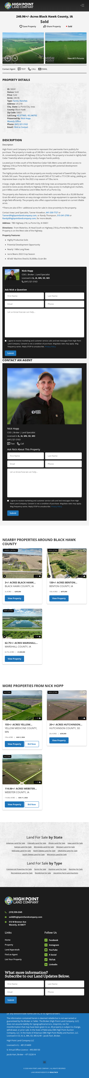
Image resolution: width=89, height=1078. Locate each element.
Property (9, 945)
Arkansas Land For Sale (15, 843)
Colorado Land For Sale (36, 843)
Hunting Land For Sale (57, 869)
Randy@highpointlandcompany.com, (19, 218)
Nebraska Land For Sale (21, 851)
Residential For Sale (43, 873)
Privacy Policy (50, 346)
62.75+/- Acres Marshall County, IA (20, 643)
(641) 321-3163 (21, 124)
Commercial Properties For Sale (19, 869)
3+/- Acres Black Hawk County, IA (19, 582)
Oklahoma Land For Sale (67, 851)
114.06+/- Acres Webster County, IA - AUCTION (20, 788)
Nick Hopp (26, 118)
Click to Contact (21, 127)
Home (7, 940)
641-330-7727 (52, 212)
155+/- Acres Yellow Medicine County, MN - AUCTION (19, 724)
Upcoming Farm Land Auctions (65, 873)
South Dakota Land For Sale (33, 854)
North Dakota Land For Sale (44, 851)
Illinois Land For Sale (56, 843)
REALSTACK (54, 1072)
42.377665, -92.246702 (27, 115)
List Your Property (13, 959)
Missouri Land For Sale (65, 847)
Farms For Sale (40, 869)
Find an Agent (11, 954)
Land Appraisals (12, 949)
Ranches (23, 101)
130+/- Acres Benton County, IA (62, 582)
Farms (16, 101)
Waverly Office (14, 121)
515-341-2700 (63, 215)
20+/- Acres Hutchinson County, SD (64, 724)
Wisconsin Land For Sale (57, 854)
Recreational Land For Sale (22, 873)
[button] (45, 1062)
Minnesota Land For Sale (44, 847)
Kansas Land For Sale (23, 847)
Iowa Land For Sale (75, 843)
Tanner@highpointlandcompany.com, (19, 215)
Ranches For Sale (76, 869)
